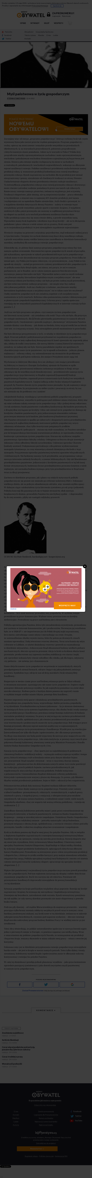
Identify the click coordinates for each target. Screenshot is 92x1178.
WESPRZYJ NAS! (67, 605)
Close (85, 566)
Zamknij (13, 609)
